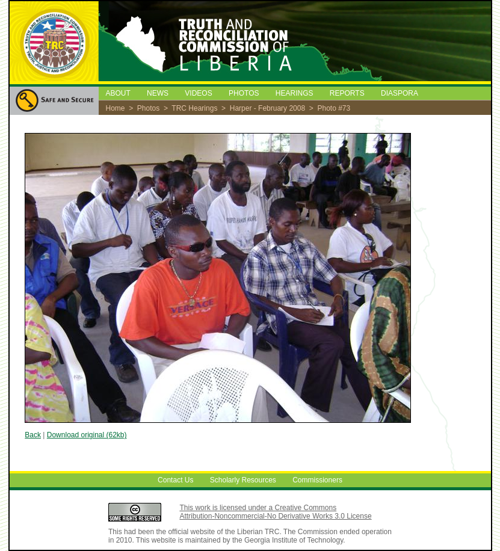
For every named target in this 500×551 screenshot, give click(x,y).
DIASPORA (399, 93)
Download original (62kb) (87, 435)
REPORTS (347, 93)
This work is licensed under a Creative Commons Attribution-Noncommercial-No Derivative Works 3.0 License (275, 511)
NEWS (157, 93)
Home (115, 108)
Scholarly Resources (243, 480)
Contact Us (175, 480)
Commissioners (317, 480)
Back (33, 435)
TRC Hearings (194, 108)
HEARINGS (294, 93)
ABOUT (118, 93)
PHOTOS (244, 93)
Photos (148, 108)
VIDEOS (198, 93)
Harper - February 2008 (267, 108)
